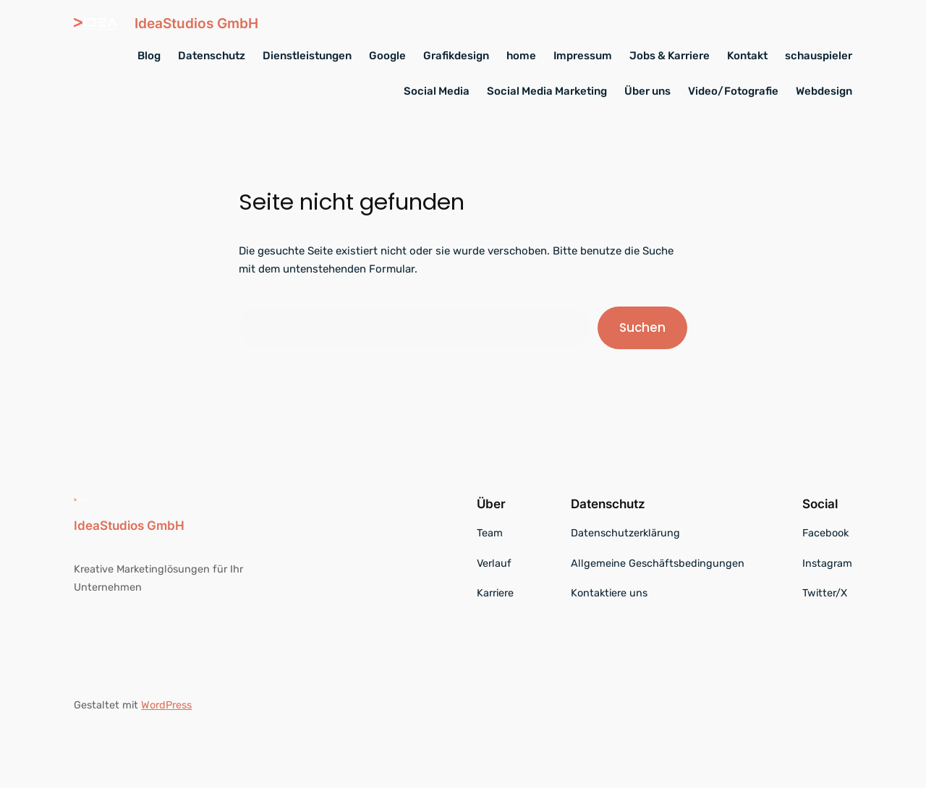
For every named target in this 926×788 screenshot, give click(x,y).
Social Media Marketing (547, 91)
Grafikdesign (456, 55)
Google (387, 55)
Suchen (642, 327)
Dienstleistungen (307, 55)
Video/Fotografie (733, 91)
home (521, 55)
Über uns (647, 91)
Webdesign (824, 91)
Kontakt (747, 55)
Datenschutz (211, 55)
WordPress (166, 705)
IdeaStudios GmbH (196, 23)
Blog (149, 55)
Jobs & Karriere (669, 55)
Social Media (437, 91)
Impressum (582, 55)
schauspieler (818, 55)
